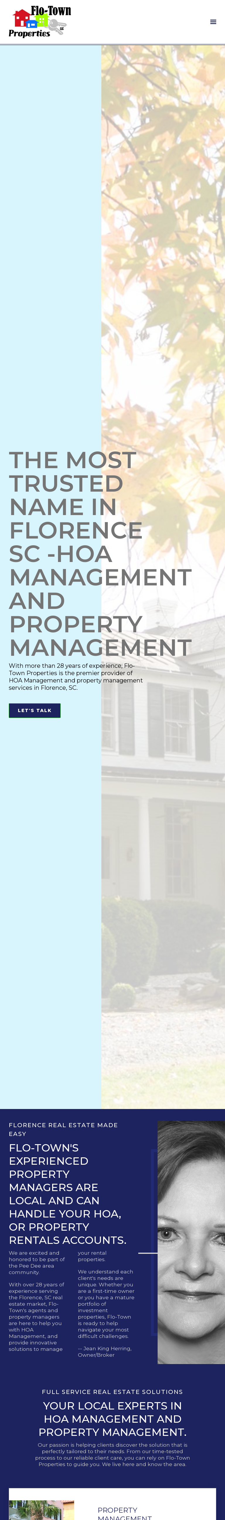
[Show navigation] (211, 22)
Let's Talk (35, 710)
